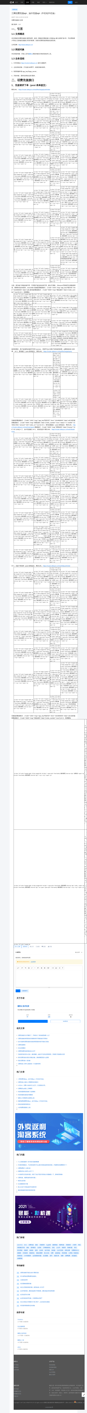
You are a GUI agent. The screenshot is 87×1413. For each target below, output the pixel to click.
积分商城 (19, 1250)
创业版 (53, 1250)
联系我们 (16, 1367)
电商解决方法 (17, 1393)
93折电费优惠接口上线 (24, 1107)
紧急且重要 (39, 1253)
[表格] (49, 968)
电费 (62, 1255)
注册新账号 (25, 990)
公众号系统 (52, 1372)
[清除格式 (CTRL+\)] (37, 968)
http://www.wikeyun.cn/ (26, 44)
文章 (27, 2)
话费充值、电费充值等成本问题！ (27, 1177)
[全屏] (59, 968)
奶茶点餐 (67, 1250)
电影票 (64, 1247)
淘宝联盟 (64, 1253)
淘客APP (51, 1369)
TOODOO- (20, 1319)
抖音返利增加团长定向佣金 (27, 1305)
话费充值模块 (21, 1044)
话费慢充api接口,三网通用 (25, 1088)
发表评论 (25, 946)
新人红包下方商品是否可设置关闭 (27, 1187)
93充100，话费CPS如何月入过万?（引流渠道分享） (32, 1085)
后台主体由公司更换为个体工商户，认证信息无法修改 (35, 1302)
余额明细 (19, 1258)
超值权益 (57, 1253)
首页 (16, 2)
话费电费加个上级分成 (24, 1168)
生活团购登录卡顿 (23, 1184)
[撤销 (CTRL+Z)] (22, 968)
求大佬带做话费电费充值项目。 (28, 1276)
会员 (76, 2)
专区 (44, 2)
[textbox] (49, 978)
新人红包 (46, 1253)
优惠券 (26, 1250)
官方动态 (16, 1389)
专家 (38, 2)
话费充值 (14, 9)
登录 (18, 990)
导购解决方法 (17, 1391)
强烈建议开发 (21, 1247)
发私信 (65, 1021)
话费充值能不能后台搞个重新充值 (29, 1272)
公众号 (58, 1247)
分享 (32, 946)
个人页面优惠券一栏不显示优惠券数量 (28, 1161)
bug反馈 (48, 1245)
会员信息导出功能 (25, 1294)
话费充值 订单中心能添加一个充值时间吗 (29, 1063)
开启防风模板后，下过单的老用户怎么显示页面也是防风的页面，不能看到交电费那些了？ (42, 1165)
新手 (51, 1255)
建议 (36, 1245)
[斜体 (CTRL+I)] (31, 968)
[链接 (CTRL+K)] (53, 968)
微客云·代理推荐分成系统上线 (26, 1098)
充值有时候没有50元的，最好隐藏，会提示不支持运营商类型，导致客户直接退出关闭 (41, 1054)
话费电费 (67, 1255)
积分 (75, 1247)
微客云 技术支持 (23, 1006)
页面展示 (68, 1245)
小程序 (74, 1245)
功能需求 (42, 1245)
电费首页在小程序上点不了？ (26, 1171)
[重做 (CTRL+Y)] (25, 968)
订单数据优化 (46, 1247)
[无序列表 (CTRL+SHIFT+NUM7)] (41, 968)
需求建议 (33, 1247)
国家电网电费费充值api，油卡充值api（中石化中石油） (33, 1101)
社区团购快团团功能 (25, 1283)
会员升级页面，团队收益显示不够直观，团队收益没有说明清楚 (37, 1291)
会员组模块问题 (37, 1255)
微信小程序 (52, 1374)
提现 (36, 1250)
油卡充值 (47, 1250)
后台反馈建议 (21, 1048)
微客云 (30, 54)
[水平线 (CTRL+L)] (34, 968)
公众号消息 (60, 1250)
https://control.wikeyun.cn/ (29, 63)
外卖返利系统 (52, 1367)
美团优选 (19, 1255)
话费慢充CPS (75, 1250)
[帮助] (62, 968)
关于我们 (16, 1365)
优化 (53, 1247)
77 (27, 1017)
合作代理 (16, 1369)
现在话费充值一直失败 (24, 1060)
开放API (16, 1396)
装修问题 (69, 1247)
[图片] (56, 968)
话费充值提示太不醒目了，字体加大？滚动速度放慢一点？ (34, 1035)
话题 (33, 2)
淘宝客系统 (52, 1365)
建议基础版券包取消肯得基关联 (26, 1190)
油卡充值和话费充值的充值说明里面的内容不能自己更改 (33, 1041)
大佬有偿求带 (24, 1280)
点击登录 (33, 961)
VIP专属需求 (27, 1255)
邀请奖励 (55, 1245)
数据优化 (32, 1253)
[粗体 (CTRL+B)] (28, 968)
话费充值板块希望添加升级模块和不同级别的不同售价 (33, 1038)
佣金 (27, 1247)
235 (49, 1017)
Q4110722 (19, 1245)
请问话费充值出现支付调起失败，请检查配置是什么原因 (33, 1057)
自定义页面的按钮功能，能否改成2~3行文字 (32, 1287)
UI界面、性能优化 (74, 1253)
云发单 (41, 1250)
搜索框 (19, 1253)
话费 (52, 1253)
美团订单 (56, 1255)
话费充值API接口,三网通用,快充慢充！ (28, 1082)
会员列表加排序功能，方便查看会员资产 (31, 1298)
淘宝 (79, 1245)
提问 (70, 2)
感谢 (44, 946)
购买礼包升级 (21, 1180)
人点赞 (17, 946)
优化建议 (74, 1255)
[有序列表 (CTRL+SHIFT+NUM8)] (44, 968)
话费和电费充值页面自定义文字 (26, 1051)
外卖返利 (25, 1253)
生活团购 (45, 1255)
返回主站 (51, 2)
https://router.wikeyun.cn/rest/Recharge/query (58, 351)
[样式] (18, 968)
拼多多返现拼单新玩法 (24, 1104)
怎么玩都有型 (21, 1326)
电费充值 (61, 1245)
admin (19, 1347)
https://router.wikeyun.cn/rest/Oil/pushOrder (56, 566)
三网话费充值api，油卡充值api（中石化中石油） (31, 1079)
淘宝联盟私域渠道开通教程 (25, 1094)
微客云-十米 (21, 1340)
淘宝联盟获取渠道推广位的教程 (26, 1091)
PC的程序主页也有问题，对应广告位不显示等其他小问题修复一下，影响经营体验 (40, 1174)
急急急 (31, 1250)
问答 (22, 2)
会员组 (39, 1247)
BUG (25, 1245)
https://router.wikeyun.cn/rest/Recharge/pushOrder (34, 89)
